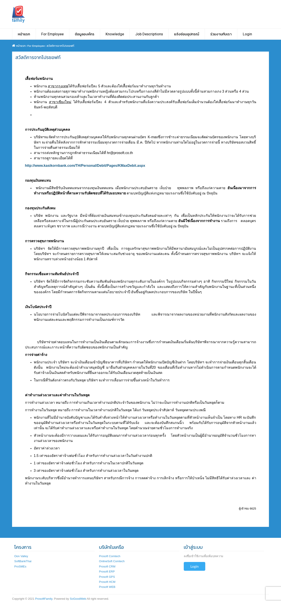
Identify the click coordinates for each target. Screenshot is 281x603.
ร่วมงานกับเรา (221, 34)
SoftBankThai (22, 561)
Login (247, 34)
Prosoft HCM (107, 581)
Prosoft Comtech (109, 556)
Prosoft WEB (107, 587)
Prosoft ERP (107, 571)
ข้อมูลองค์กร (84, 34)
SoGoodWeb (78, 598)
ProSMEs (20, 566)
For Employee (52, 34)
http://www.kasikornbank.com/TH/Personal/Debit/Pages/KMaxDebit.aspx (85, 165)
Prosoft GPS (107, 576)
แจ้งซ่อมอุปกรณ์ (186, 34)
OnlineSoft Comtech (111, 561)
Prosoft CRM (107, 566)
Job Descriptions (149, 34)
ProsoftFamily (43, 598)
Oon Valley (21, 556)
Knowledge (115, 34)
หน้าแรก (24, 34)
